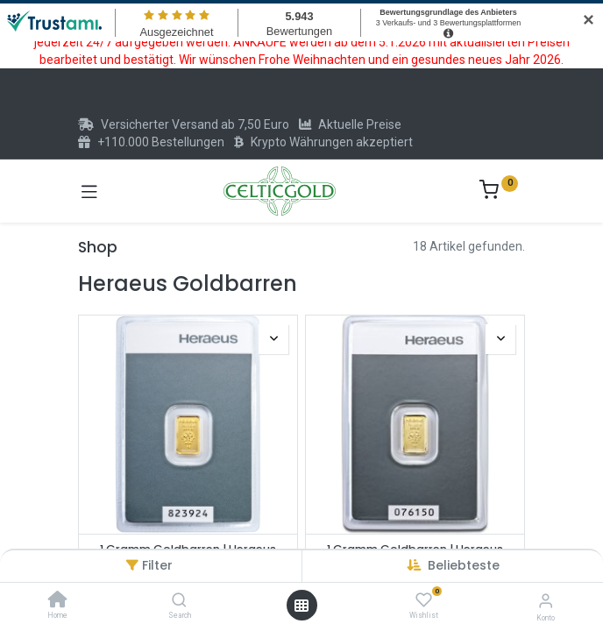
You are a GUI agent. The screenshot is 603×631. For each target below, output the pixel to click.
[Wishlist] (423, 600)
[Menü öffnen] (301, 605)
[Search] (179, 601)
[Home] (57, 601)
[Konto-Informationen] (545, 601)
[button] (464, 565)
